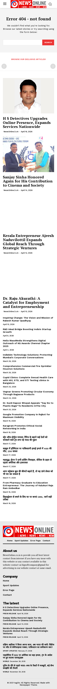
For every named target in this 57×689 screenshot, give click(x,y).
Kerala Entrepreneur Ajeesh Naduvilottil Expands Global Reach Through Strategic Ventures (28, 241)
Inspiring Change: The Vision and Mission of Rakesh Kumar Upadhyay (28, 319)
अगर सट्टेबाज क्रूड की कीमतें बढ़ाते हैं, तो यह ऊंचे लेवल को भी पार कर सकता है (28, 472)
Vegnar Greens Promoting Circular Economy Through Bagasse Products (28, 393)
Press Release (9, 614)
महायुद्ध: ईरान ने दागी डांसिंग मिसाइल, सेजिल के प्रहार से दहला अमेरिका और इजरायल (27, 461)
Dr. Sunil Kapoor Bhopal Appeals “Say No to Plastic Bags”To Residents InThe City (28, 404)
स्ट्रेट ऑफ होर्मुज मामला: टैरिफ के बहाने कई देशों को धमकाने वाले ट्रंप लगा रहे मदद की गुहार (25, 438)
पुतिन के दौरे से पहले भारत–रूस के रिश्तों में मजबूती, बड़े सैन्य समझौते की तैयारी (28, 666)
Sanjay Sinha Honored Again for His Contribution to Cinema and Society (28, 181)
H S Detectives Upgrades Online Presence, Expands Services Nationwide (27, 122)
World (6, 661)
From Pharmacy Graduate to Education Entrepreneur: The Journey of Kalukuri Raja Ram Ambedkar (28, 485)
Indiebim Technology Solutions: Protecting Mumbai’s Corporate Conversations (27, 356)
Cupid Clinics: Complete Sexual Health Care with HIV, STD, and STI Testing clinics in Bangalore (28, 380)
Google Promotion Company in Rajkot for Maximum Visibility (26, 416)
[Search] (48, 42)
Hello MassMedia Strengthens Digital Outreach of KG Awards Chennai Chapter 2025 (26, 343)
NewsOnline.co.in (11, 132)
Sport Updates (10, 651)
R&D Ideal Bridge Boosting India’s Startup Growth (27, 330)
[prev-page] (4, 66)
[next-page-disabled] (53, 66)
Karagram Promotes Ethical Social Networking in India (22, 427)
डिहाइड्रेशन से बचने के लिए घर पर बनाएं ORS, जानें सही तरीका (27, 498)
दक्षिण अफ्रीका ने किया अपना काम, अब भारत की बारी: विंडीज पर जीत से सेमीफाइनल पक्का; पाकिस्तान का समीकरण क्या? (28, 646)
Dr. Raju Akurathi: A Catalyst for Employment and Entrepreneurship (26, 302)
